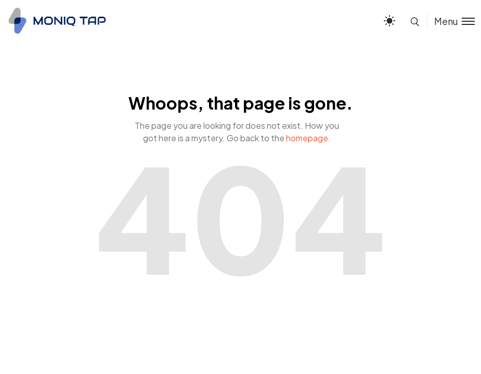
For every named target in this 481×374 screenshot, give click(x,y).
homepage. (308, 137)
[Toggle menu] (451, 21)
